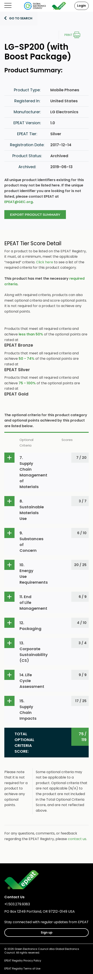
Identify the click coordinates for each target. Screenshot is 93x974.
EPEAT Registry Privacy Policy (22, 960)
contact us (77, 838)
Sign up (46, 932)
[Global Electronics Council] (35, 6)
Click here (44, 262)
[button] (46, 472)
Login (81, 5)
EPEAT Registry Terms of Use (22, 968)
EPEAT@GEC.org (18, 201)
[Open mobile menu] (7, 5)
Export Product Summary (35, 214)
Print (68, 35)
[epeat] (59, 6)
